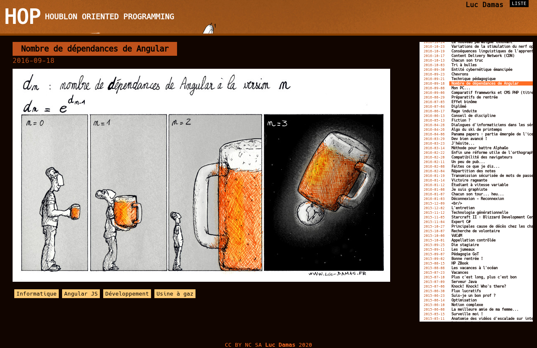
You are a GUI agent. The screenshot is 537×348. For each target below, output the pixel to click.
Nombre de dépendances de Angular (95, 49)
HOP (22, 17)
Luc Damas (484, 5)
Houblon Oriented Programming (109, 17)
